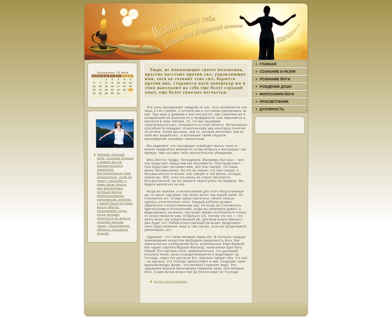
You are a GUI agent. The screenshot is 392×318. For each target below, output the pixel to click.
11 (124, 83)
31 (118, 93)
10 (118, 83)
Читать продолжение (170, 281)
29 (106, 93)
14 (100, 86)
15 (106, 86)
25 (124, 90)
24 (118, 90)
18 (124, 86)
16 (112, 86)
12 (130, 83)
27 (94, 93)
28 (100, 93)
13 (94, 86)
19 (130, 86)
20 (94, 90)
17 (118, 86)
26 (130, 90)
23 (112, 90)
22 (106, 90)
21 (100, 90)
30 (112, 93)
